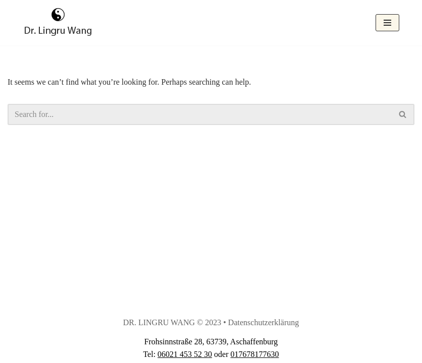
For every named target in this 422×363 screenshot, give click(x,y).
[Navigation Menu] (387, 22)
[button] (402, 114)
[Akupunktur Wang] (58, 22)
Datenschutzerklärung (263, 322)
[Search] (200, 114)
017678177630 (255, 354)
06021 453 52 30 (184, 354)
